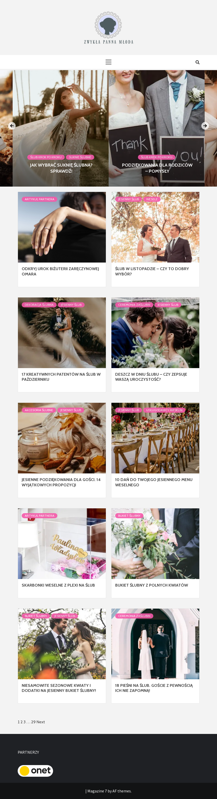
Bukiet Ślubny (129, 515)
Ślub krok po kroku (46, 157)
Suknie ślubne (80, 157)
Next (40, 722)
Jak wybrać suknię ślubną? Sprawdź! (61, 168)
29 (33, 722)
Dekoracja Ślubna (39, 305)
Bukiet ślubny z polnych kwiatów (151, 585)
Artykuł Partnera (39, 199)
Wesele (152, 199)
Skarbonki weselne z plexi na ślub (58, 585)
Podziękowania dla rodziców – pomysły (157, 168)
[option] (157, 128)
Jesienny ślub (128, 199)
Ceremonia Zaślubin (134, 305)
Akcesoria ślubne (39, 410)
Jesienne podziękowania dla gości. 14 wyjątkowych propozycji (61, 482)
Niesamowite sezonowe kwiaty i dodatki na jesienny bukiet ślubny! (59, 688)
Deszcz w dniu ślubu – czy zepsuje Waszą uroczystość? (151, 377)
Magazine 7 (97, 790)
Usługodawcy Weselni (164, 410)
